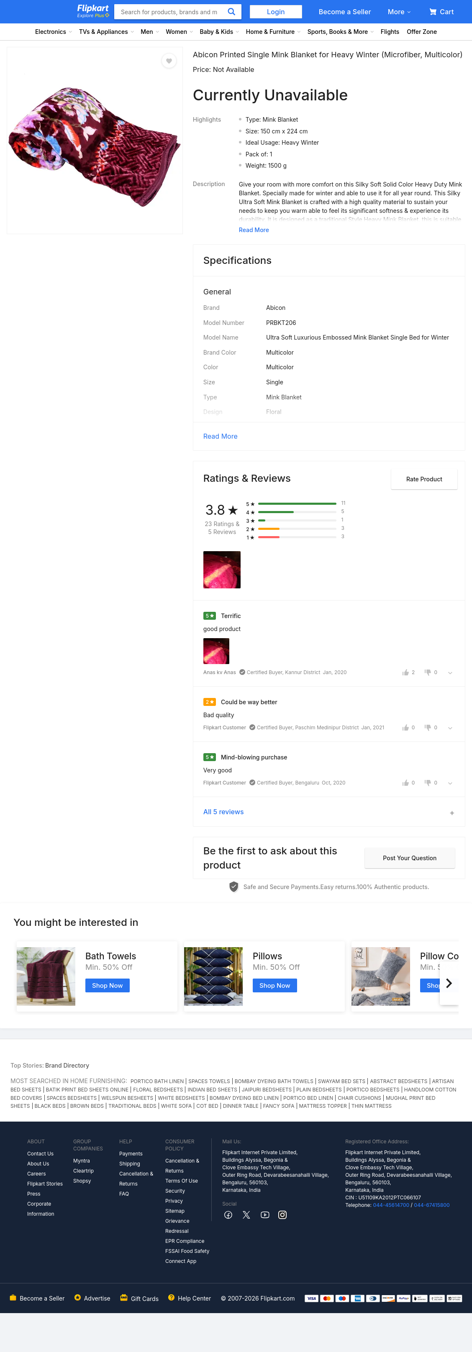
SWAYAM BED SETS (341, 1081)
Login (276, 12)
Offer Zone (422, 31)
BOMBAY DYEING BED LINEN (244, 1098)
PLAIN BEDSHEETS (319, 1089)
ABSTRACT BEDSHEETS (398, 1081)
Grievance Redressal (177, 1226)
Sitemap (175, 1211)
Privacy (174, 1201)
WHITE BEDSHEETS (181, 1098)
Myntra (81, 1161)
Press (34, 1194)
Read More (220, 436)
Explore (93, 15)
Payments (131, 1153)
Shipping (129, 1163)
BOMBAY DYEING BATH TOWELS (274, 1081)
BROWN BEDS (87, 1106)
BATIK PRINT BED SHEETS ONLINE (87, 1089)
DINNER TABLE (241, 1106)
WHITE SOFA (176, 1106)
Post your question (409, 857)
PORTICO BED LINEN (308, 1098)
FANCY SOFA (279, 1106)
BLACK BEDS (50, 1106)
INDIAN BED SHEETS (212, 1089)
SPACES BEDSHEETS (72, 1098)
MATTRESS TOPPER (323, 1106)
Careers (36, 1174)
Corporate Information (40, 1209)
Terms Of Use (181, 1181)
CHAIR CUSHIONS (359, 1098)
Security (175, 1191)
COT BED (207, 1106)
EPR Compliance (184, 1241)
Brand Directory (67, 1065)
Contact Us (40, 1153)
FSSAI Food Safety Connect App (187, 1256)
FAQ (124, 1194)
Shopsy (82, 1181)
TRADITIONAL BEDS (132, 1106)
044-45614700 (391, 1205)
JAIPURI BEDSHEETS (267, 1089)
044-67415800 (432, 1205)
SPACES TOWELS (209, 1081)
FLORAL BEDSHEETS (158, 1089)
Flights (390, 31)
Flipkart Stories (45, 1184)
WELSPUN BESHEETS (127, 1098)
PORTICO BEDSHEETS (373, 1089)
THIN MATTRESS (371, 1106)
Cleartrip (83, 1171)
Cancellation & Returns (136, 1179)
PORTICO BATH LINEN (157, 1081)
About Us (38, 1163)
